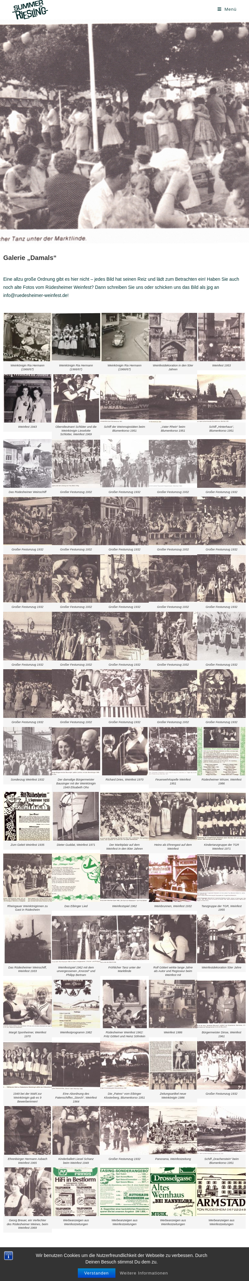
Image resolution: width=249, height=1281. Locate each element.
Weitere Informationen (144, 1273)
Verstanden (96, 1273)
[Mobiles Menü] (227, 9)
